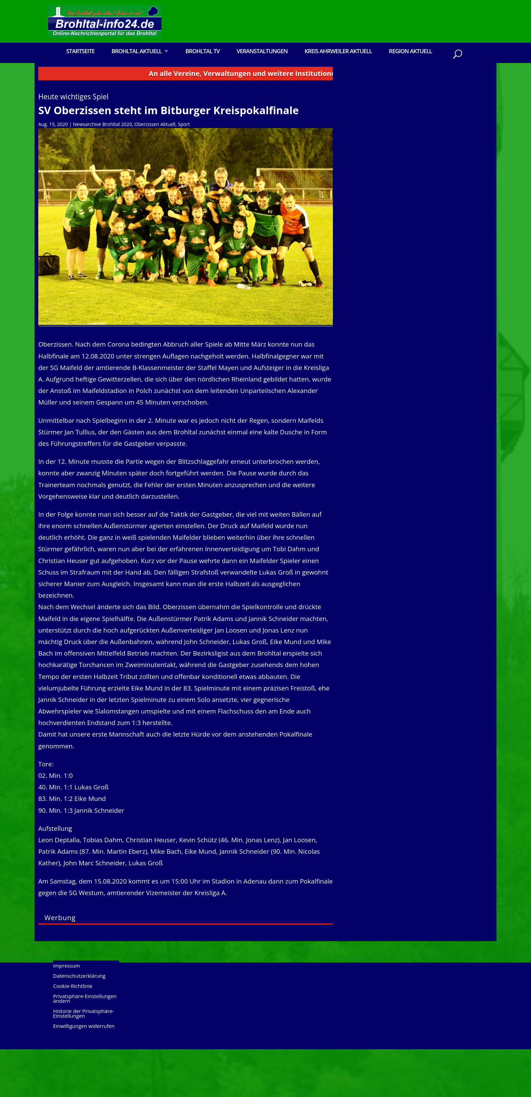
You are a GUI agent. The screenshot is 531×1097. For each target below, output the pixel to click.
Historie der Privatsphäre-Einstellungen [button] (83, 1061)
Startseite (80, 51)
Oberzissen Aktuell (154, 172)
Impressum (66, 1014)
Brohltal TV (202, 51)
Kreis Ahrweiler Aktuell (338, 51)
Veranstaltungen (262, 51)
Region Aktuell (410, 51)
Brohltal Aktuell (136, 51)
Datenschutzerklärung (79, 1024)
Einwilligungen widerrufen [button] (83, 1074)
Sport (184, 172)
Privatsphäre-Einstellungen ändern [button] (84, 1046)
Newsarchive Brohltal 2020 (102, 172)
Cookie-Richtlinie (72, 1034)
